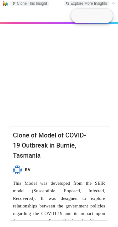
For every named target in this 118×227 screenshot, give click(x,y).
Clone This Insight (30, 3)
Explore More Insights (86, 3)
